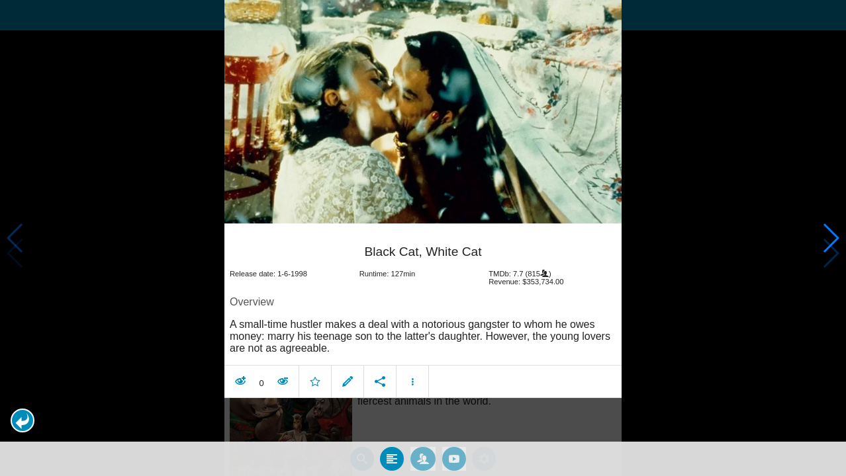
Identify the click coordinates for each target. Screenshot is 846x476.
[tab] (392, 459)
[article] (423, 313)
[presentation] (423, 111)
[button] (22, 420)
